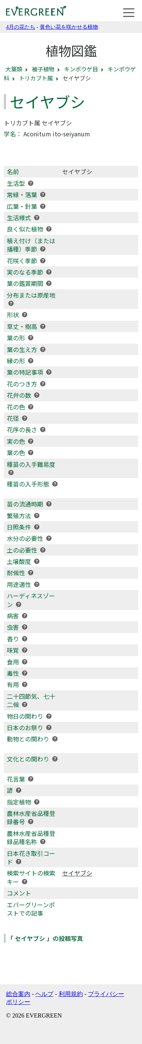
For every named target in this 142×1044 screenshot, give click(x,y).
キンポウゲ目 (81, 69)
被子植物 (43, 69)
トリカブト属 (36, 78)
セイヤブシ (77, 872)
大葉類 (13, 69)
